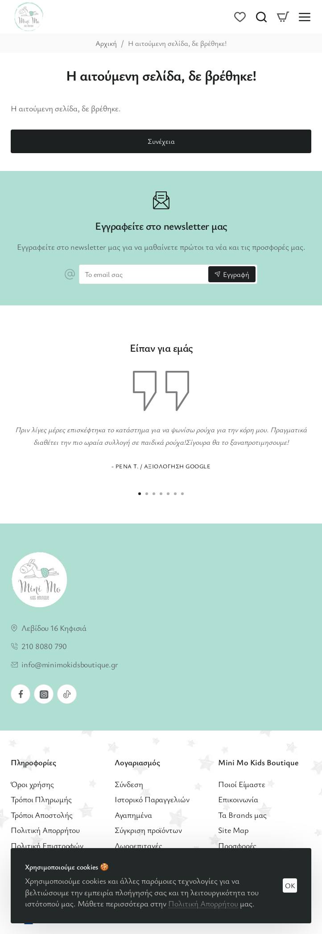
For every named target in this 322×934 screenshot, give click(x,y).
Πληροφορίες (33, 762)
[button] (139, 493)
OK (290, 885)
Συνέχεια (161, 141)
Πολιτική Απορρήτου (203, 903)
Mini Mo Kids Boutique (258, 762)
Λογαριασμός (137, 762)
